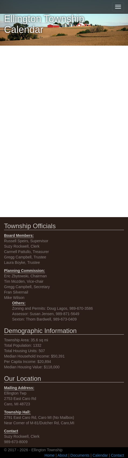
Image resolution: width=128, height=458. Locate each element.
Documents (79, 455)
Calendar (100, 455)
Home (49, 455)
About (62, 455)
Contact (117, 455)
